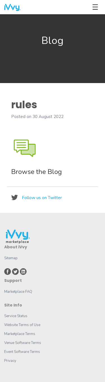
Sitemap (11, 258)
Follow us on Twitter (42, 198)
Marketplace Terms (19, 333)
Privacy (10, 360)
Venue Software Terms (22, 342)
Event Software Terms (22, 351)
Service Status (15, 316)
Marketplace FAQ (18, 291)
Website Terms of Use (22, 324)
